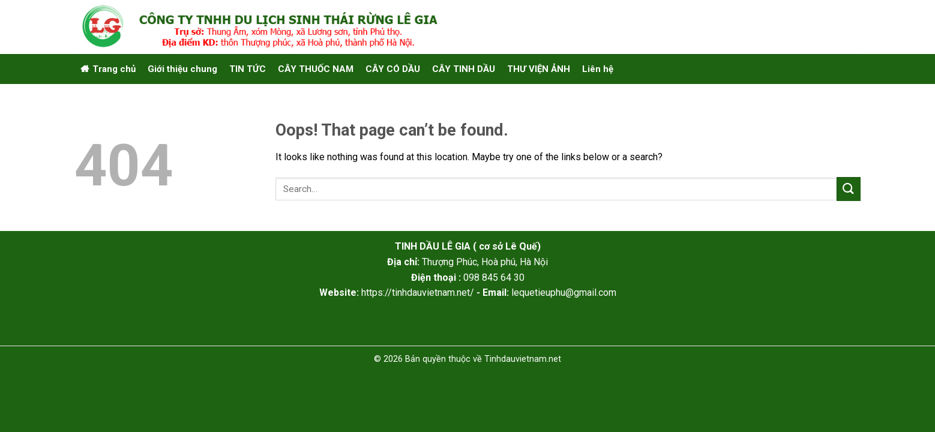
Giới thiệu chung (182, 69)
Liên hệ (597, 69)
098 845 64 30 (494, 277)
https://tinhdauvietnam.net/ (417, 292)
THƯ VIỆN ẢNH (538, 69)
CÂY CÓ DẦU (392, 69)
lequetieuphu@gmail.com (563, 292)
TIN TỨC (247, 69)
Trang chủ (114, 69)
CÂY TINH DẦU (463, 69)
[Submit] (849, 188)
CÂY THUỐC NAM (315, 69)
